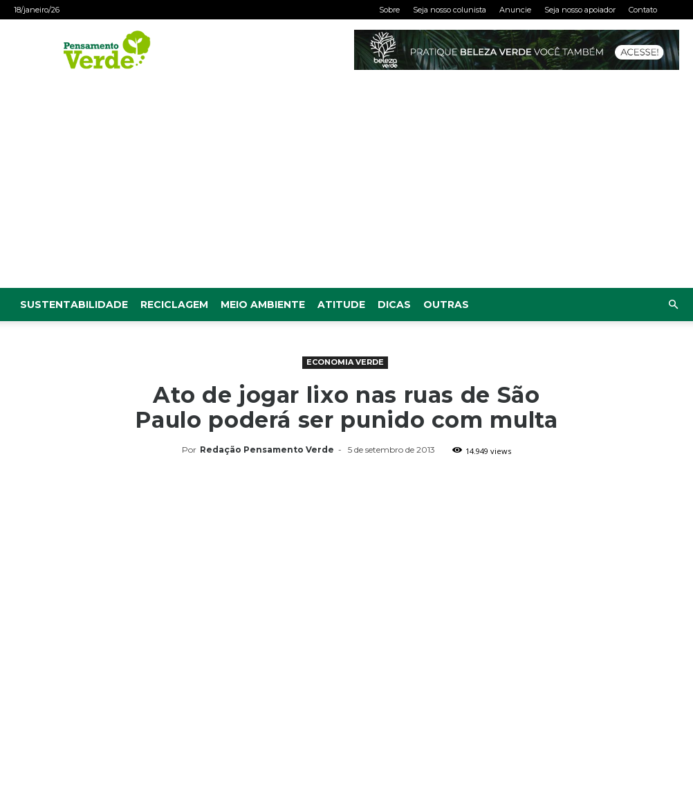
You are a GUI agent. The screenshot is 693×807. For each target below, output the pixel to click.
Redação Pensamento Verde (267, 449)
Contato (643, 10)
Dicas (394, 304)
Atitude (341, 304)
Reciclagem (174, 304)
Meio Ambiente (263, 304)
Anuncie (515, 10)
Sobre (389, 10)
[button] (673, 304)
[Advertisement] (346, 184)
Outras (446, 304)
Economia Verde (345, 362)
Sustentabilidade (74, 304)
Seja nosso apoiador (580, 10)
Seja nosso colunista (449, 10)
